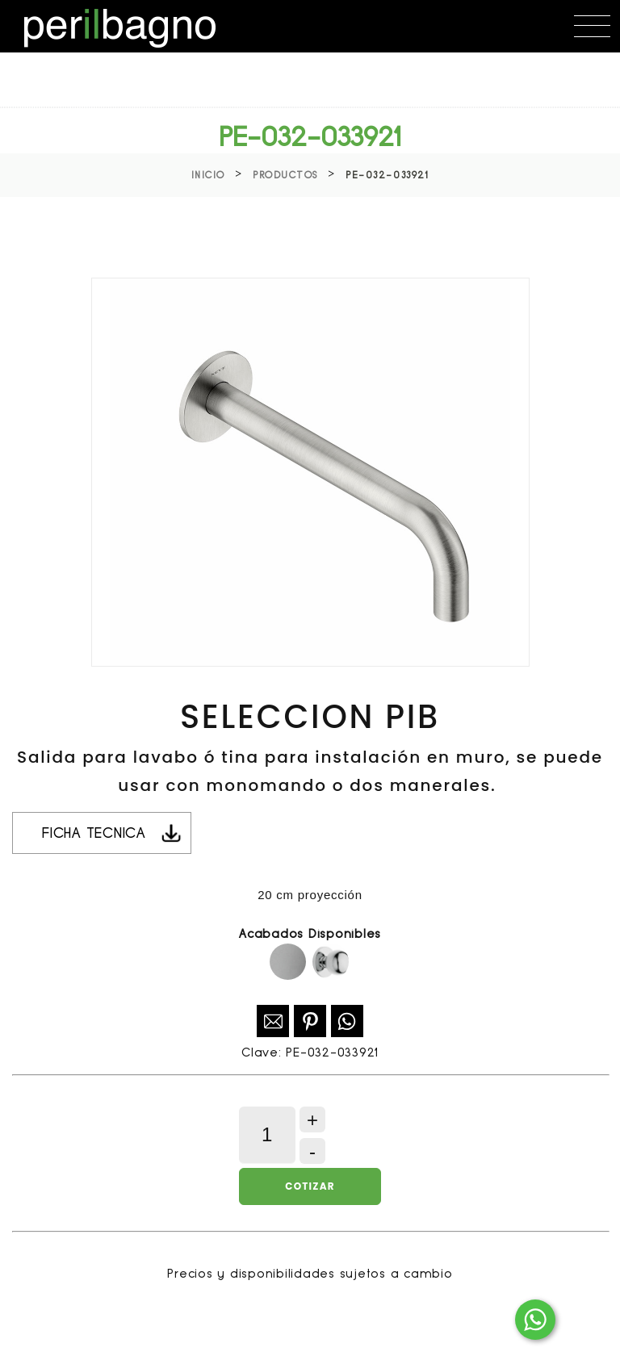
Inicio (208, 175)
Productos (285, 175)
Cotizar (309, 1186)
